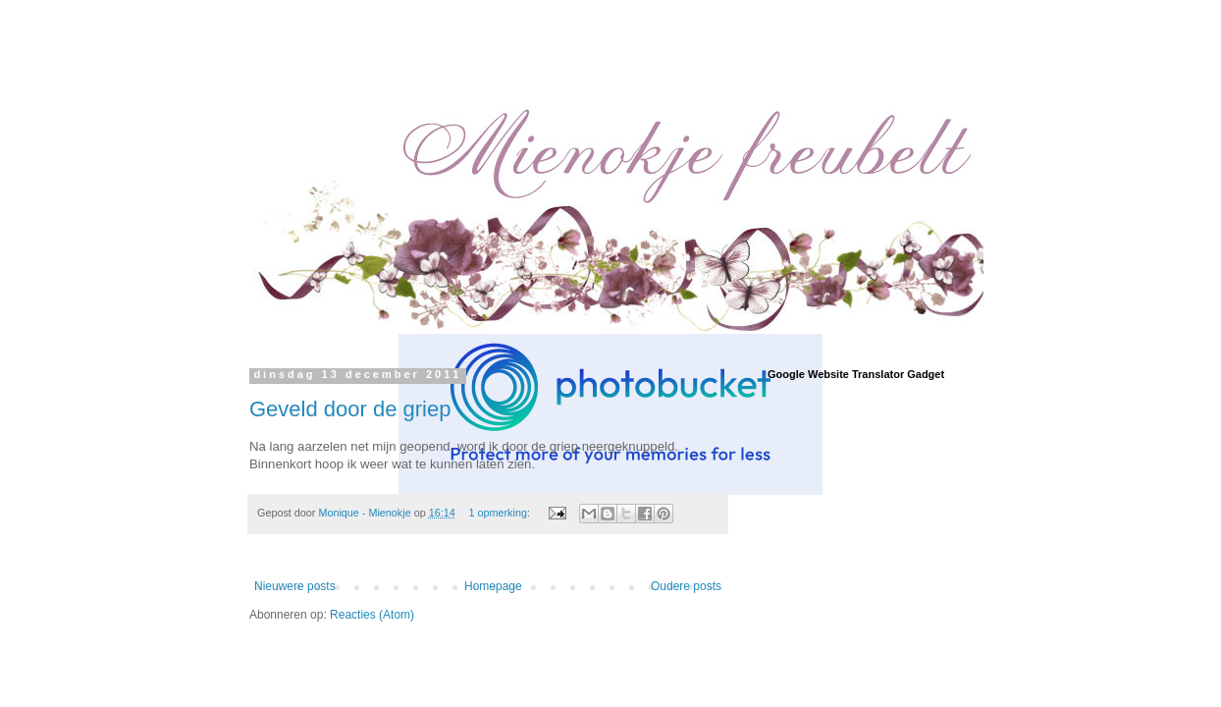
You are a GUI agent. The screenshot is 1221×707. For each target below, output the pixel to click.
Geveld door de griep (350, 409)
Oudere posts (686, 586)
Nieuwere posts (295, 586)
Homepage (493, 586)
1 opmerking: (501, 512)
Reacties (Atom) (372, 615)
